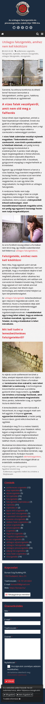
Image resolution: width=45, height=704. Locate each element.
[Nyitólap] (22, 8)
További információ (10, 699)
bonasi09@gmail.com (20, 584)
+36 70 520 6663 (24, 581)
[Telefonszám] (18, 27)
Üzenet (8, 636)
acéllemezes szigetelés (26, 51)
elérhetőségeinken (32, 456)
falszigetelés (7, 54)
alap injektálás (12, 490)
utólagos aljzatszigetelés (17, 542)
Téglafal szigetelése (15, 536)
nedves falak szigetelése (17, 522)
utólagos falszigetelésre (26, 250)
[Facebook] (22, 27)
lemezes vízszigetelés (29, 54)
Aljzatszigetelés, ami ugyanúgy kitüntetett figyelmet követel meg (19, 467)
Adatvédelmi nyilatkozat (16, 675)
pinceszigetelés (13, 527)
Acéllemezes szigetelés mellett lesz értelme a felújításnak (21, 472)
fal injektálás (12, 496)
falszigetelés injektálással (17, 502)
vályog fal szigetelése (16, 551)
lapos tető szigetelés (15, 510)
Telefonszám (11, 628)
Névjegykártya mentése (17, 594)
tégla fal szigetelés (14, 533)
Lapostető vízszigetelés (16, 516)
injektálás (16, 54)
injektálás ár (11, 507)
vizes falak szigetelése (16, 553)
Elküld (9, 681)
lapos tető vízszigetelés (16, 513)
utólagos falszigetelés (11, 56)
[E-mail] (14, 27)
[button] (42, 34)
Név (7, 611)
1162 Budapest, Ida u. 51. (15, 576)
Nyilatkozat (10, 662)
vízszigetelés (25, 56)
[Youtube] (26, 27)
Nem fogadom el (24, 694)
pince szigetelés (13, 525)
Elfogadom (9, 694)
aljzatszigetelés (13, 493)
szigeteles (10, 530)
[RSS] (31, 27)
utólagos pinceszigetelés (17, 548)
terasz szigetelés (13, 539)
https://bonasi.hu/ (17, 588)
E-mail (8, 619)
